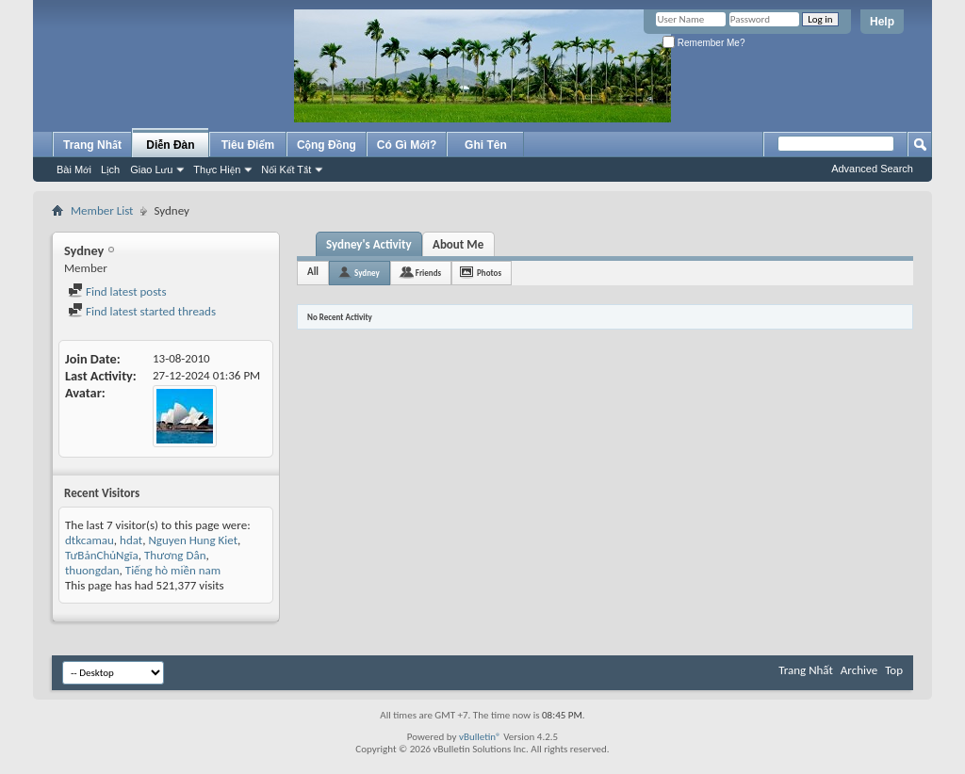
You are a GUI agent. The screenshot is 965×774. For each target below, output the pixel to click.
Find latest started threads (142, 311)
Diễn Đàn (170, 145)
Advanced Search (872, 168)
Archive (859, 670)
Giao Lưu (151, 169)
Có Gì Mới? (407, 145)
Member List (102, 210)
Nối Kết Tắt (286, 169)
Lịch (110, 169)
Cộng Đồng (326, 145)
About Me (458, 244)
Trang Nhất (92, 145)
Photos (489, 272)
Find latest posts (117, 291)
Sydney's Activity (369, 244)
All (313, 272)
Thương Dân (174, 555)
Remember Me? (703, 43)
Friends (428, 272)
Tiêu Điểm (248, 145)
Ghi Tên (486, 145)
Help (882, 21)
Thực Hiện (216, 169)
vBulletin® (480, 737)
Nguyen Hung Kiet (192, 540)
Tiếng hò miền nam (173, 570)
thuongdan (92, 570)
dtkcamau (89, 540)
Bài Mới (74, 169)
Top (894, 670)
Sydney (367, 272)
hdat (131, 540)
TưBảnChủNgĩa (102, 555)
